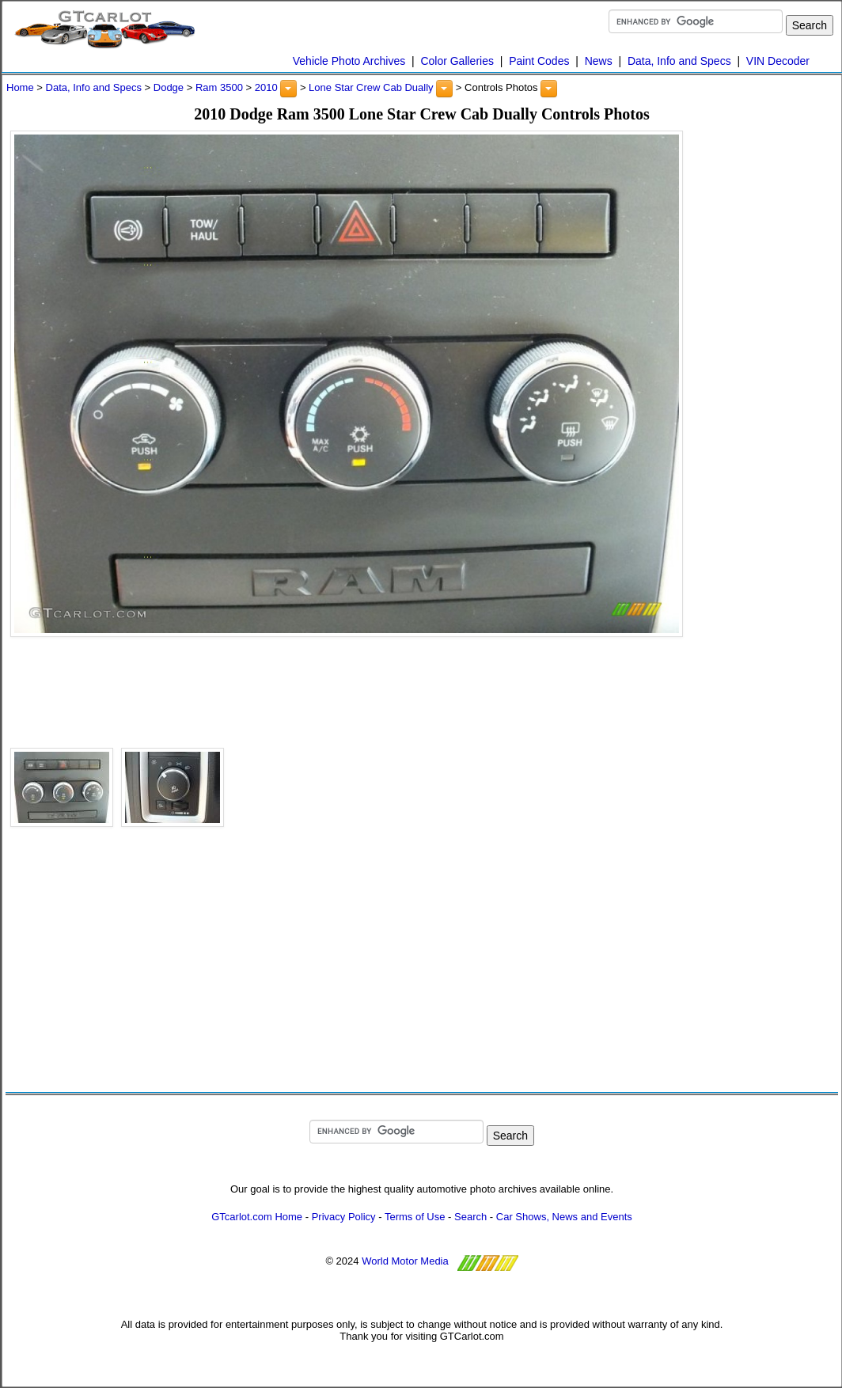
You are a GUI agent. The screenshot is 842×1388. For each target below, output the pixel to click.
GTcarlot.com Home (256, 1217)
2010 (266, 87)
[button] (288, 88)
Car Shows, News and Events (564, 1217)
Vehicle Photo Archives (349, 61)
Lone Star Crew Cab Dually (371, 87)
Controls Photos (501, 87)
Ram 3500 (219, 87)
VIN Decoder (778, 61)
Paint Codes (539, 61)
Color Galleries (457, 61)
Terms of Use (415, 1217)
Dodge (169, 87)
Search (470, 1217)
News (599, 61)
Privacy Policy (344, 1217)
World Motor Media (405, 1261)
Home (20, 87)
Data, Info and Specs (679, 61)
